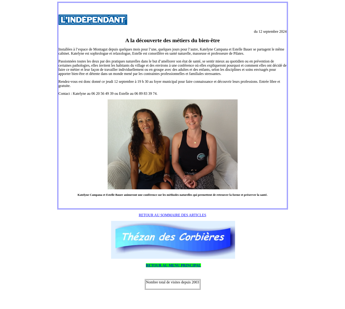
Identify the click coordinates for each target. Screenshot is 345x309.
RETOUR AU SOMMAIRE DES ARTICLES (172, 215)
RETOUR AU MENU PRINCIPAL (173, 265)
